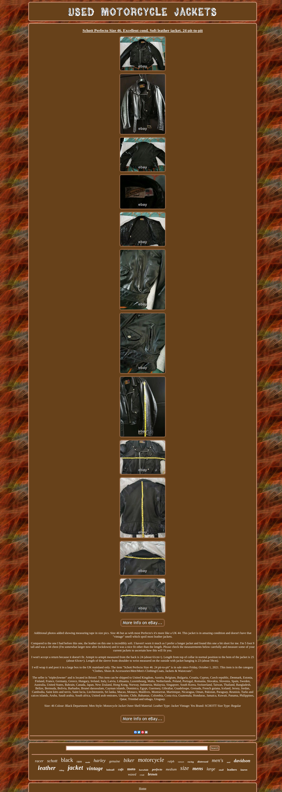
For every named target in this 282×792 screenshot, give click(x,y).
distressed (202, 761)
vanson (181, 762)
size (184, 768)
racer (39, 761)
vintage (95, 768)
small (221, 770)
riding (61, 770)
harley (100, 760)
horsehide (144, 769)
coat (142, 774)
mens (197, 768)
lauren (243, 769)
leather (47, 768)
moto (131, 769)
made (87, 762)
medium (171, 769)
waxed (132, 774)
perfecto (157, 769)
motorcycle (151, 760)
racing (191, 761)
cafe (121, 769)
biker (129, 760)
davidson (242, 760)
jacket (75, 767)
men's (217, 760)
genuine (114, 761)
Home (142, 788)
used (228, 762)
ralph (171, 761)
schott (52, 760)
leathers (232, 769)
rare (79, 761)
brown (152, 774)
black (67, 760)
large (211, 769)
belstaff (110, 769)
